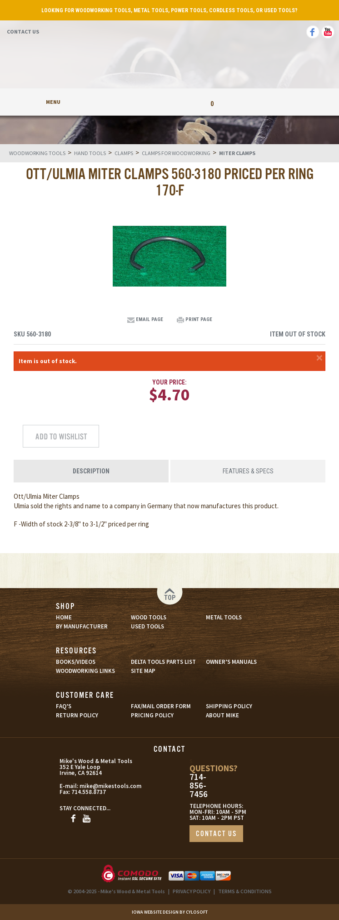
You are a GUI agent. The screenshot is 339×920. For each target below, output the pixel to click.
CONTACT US (216, 834)
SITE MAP (143, 671)
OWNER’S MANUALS (231, 662)
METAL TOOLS (224, 617)
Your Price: (169, 382)
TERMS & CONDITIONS (245, 891)
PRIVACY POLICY (191, 891)
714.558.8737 (88, 792)
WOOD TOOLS (148, 617)
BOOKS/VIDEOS (75, 662)
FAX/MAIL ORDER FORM (161, 706)
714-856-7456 (198, 785)
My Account (127, 101)
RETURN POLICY (77, 715)
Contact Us (23, 31)
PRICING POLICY (152, 715)
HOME (64, 617)
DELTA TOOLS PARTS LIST (163, 662)
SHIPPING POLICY (229, 706)
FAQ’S (63, 706)
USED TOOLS (147, 626)
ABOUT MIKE (222, 715)
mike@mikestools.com (101, 786)
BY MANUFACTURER (82, 626)
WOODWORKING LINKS (85, 671)
